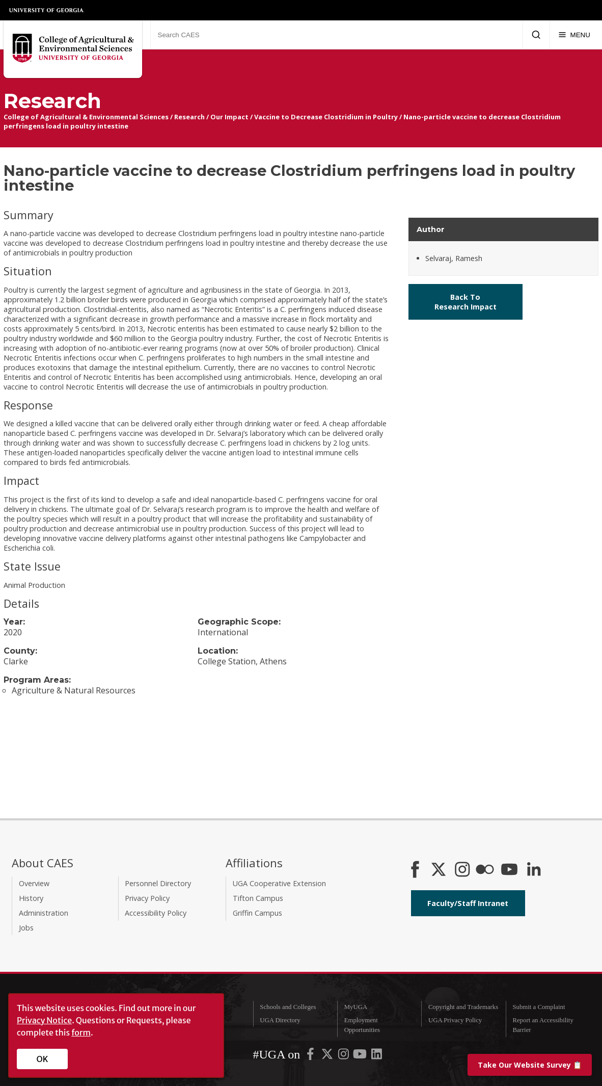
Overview (34, 883)
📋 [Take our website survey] (530, 1065)
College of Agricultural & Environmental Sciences (86, 116)
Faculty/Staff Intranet (467, 903)
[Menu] (574, 34)
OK (42, 1059)
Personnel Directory (158, 883)
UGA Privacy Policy (455, 1020)
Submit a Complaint (538, 1007)
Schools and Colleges (288, 1007)
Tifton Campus (258, 898)
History (31, 898)
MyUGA (356, 1007)
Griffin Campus (257, 913)
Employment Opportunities (362, 1025)
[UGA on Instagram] (344, 1056)
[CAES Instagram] (462, 870)
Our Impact (229, 116)
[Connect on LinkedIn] (534, 870)
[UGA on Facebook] (311, 1056)
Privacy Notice (44, 1020)
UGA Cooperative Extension (279, 883)
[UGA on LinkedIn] (376, 1056)
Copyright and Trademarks (463, 1007)
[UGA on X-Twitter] (328, 1056)
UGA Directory (280, 1020)
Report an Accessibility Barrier (542, 1025)
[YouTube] (509, 870)
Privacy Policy (147, 898)
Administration (43, 913)
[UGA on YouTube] (360, 1056)
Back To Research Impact (465, 302)
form (81, 1032)
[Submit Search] (536, 34)
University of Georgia (47, 10)
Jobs (26, 928)
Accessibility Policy (155, 913)
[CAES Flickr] (485, 870)
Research (189, 116)
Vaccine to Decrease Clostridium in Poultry (326, 116)
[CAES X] (439, 870)
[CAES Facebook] (415, 870)
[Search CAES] (336, 34)
